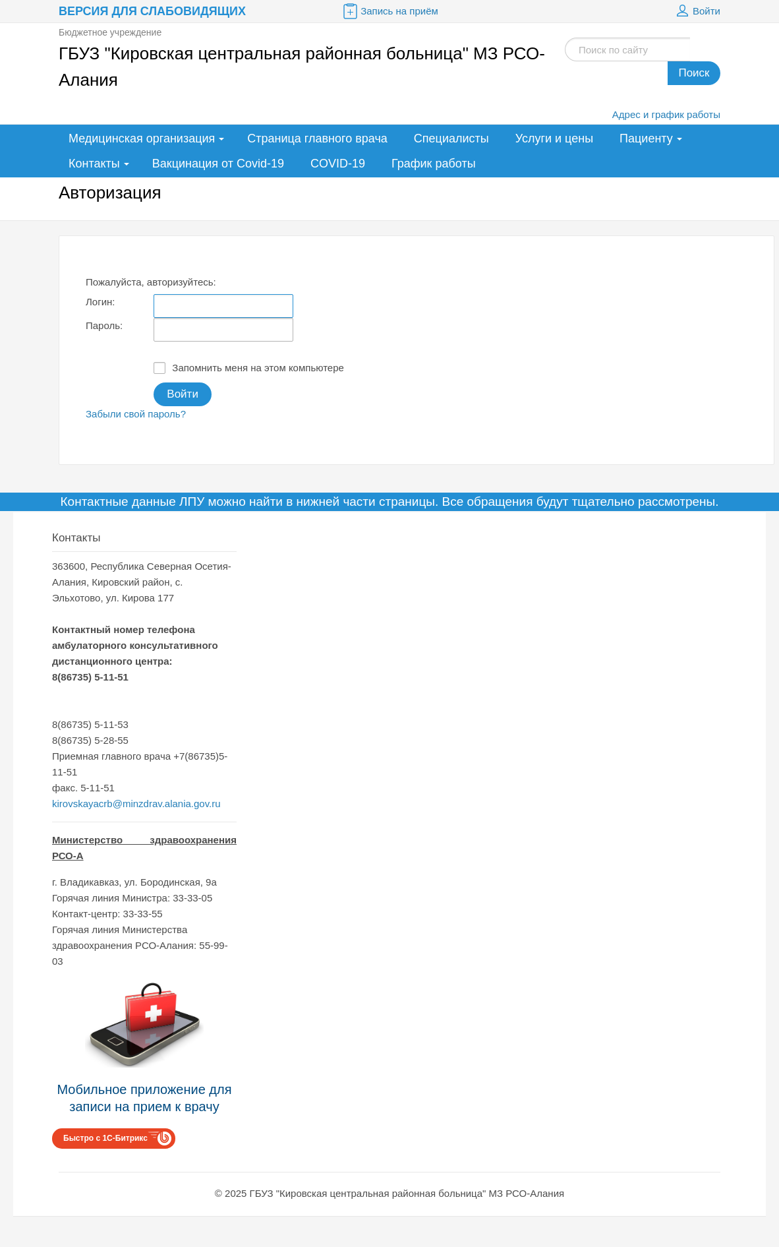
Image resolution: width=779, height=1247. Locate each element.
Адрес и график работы (666, 114)
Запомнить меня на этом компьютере (249, 368)
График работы (433, 163)
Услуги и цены (554, 138)
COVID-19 (337, 163)
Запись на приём (389, 11)
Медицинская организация (142, 138)
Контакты (94, 163)
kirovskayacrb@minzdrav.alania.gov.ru (136, 803)
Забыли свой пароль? (136, 413)
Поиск (693, 73)
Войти (696, 11)
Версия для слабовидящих (152, 11)
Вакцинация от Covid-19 (218, 163)
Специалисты (451, 138)
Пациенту (646, 138)
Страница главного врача (317, 138)
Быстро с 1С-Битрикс (105, 1138)
